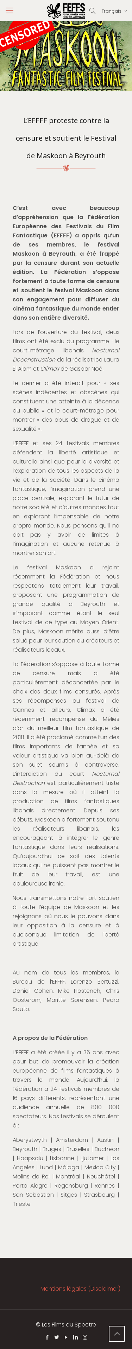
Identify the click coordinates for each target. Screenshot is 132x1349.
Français (115, 10)
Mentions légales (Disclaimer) (80, 1289)
